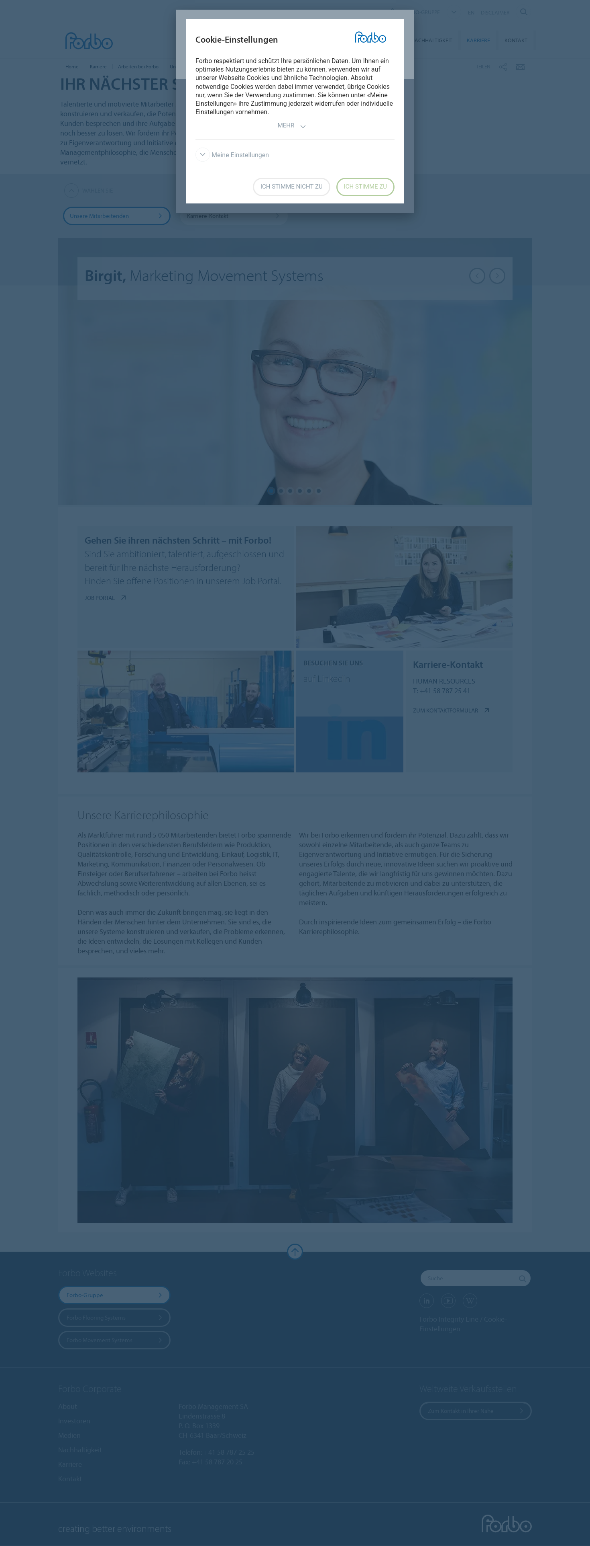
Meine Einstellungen (232, 155)
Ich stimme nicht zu (291, 186)
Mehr (292, 126)
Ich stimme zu (365, 186)
